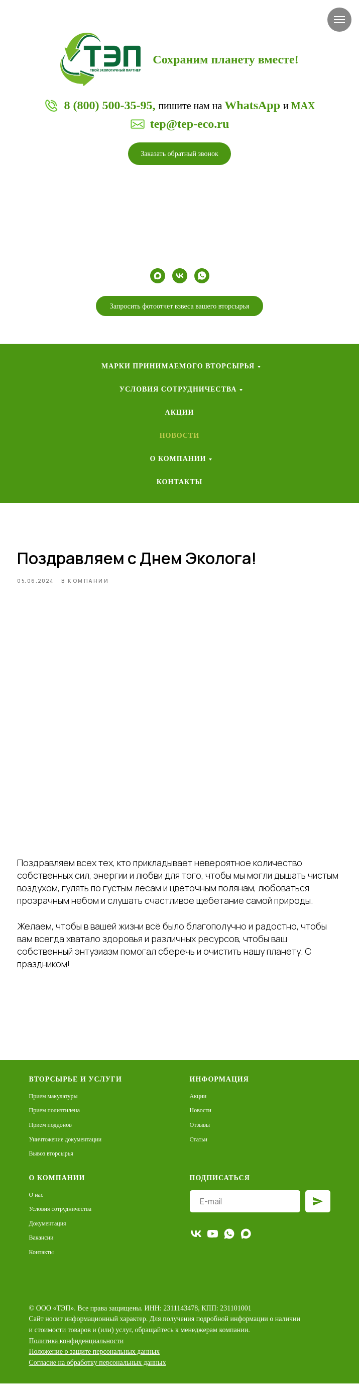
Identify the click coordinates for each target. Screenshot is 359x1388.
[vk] (179, 275)
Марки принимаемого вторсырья (178, 366)
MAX (303, 105)
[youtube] (212, 1238)
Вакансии (41, 1242)
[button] (179, 153)
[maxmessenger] (157, 275)
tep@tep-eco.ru (189, 123)
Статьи (198, 1143)
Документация (47, 1227)
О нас (36, 1199)
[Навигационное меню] (339, 19)
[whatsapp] (201, 275)
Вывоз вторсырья (51, 1158)
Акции (179, 412)
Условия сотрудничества (178, 389)
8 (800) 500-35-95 (108, 105)
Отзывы (200, 1129)
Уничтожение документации (65, 1143)
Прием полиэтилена (54, 1115)
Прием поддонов (50, 1129)
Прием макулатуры (53, 1100)
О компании (178, 458)
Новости (180, 435)
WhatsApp (252, 105)
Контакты (180, 482)
